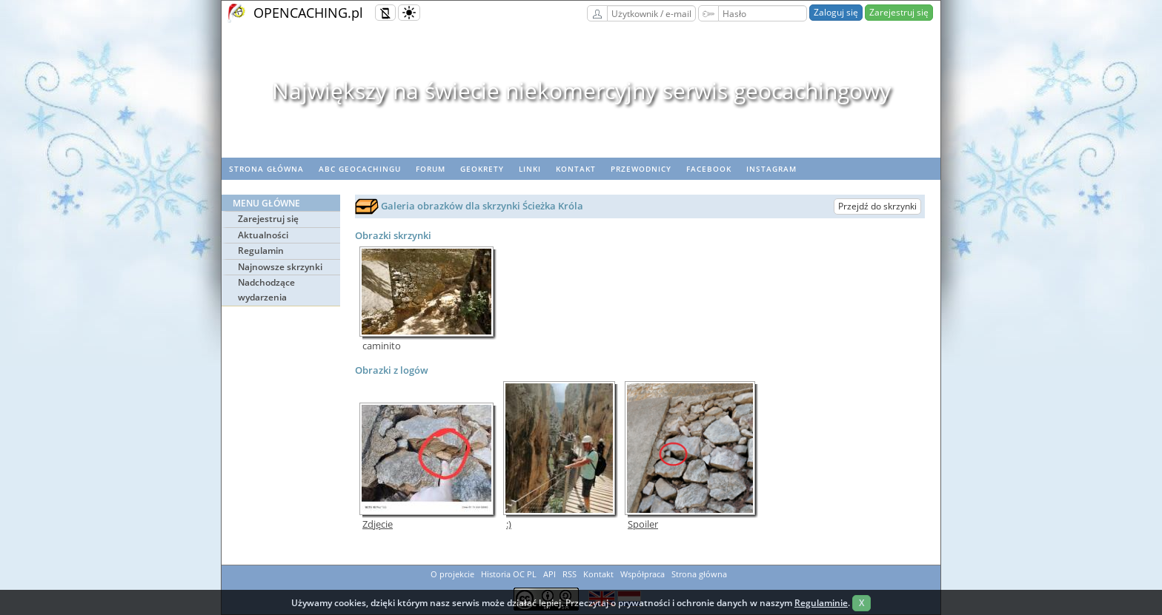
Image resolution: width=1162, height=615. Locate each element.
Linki (530, 169)
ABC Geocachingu (360, 169)
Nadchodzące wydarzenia (266, 289)
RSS (569, 573)
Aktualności (263, 235)
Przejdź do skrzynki (877, 206)
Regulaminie (821, 602)
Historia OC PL (509, 573)
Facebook (708, 169)
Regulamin (261, 250)
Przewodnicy (641, 169)
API (549, 573)
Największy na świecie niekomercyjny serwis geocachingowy (581, 90)
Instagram (771, 169)
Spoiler (643, 524)
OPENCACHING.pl (308, 12)
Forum (430, 169)
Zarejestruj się (899, 12)
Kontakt (576, 169)
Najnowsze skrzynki (280, 267)
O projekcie (452, 573)
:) (508, 524)
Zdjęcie (377, 524)
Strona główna (266, 169)
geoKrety (482, 169)
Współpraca (642, 573)
